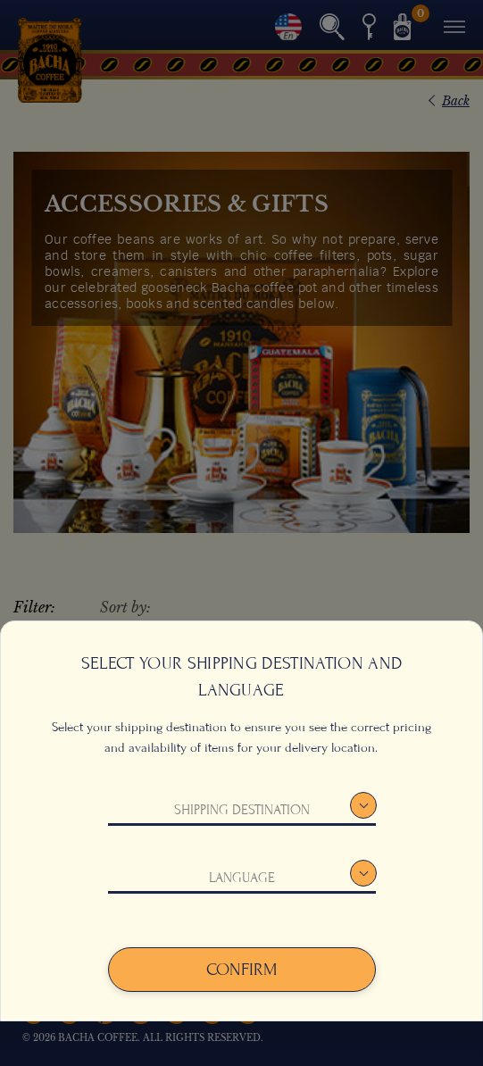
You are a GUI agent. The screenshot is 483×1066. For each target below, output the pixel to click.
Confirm (242, 969)
